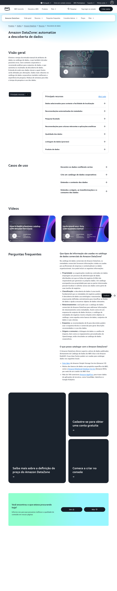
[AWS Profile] (112, 2)
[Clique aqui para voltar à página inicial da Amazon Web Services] (7, 10)
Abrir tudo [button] (102, 96)
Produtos (11, 26)
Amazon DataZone (30, 26)
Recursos (42, 26)
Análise (19, 26)
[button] (33, 9)
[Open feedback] (115, 295)
